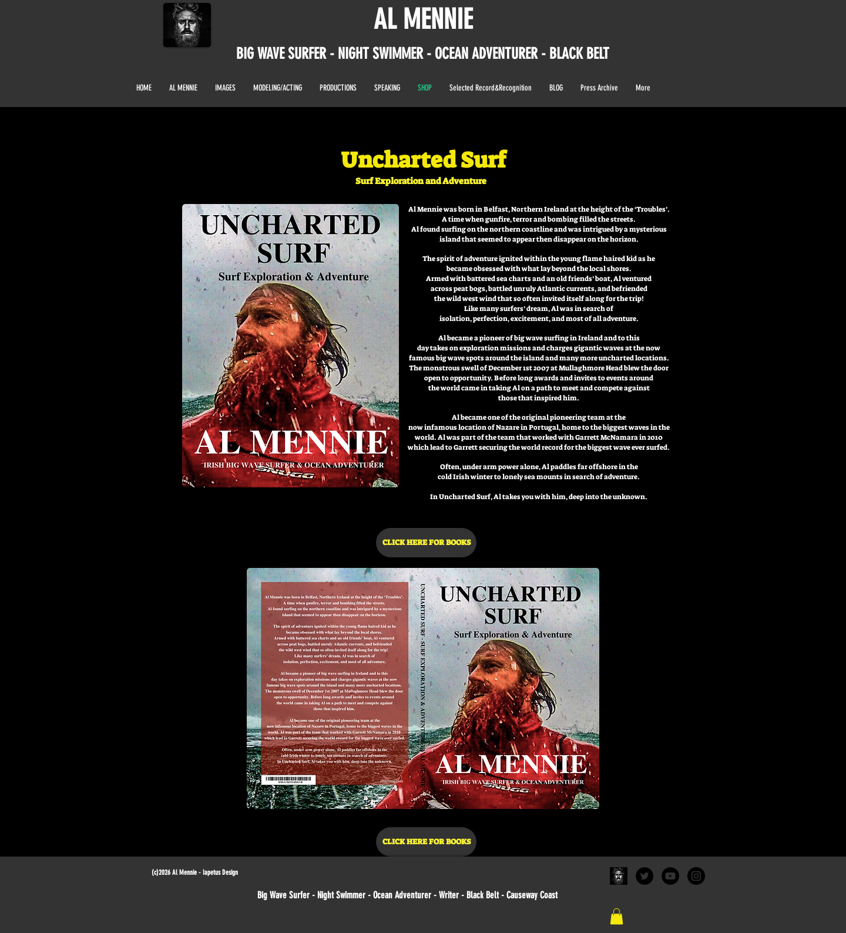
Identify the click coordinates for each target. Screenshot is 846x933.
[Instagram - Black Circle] (696, 876)
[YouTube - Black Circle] (670, 876)
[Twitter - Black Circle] (644, 876)
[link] (616, 916)
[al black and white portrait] (618, 876)
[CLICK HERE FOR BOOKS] (426, 542)
